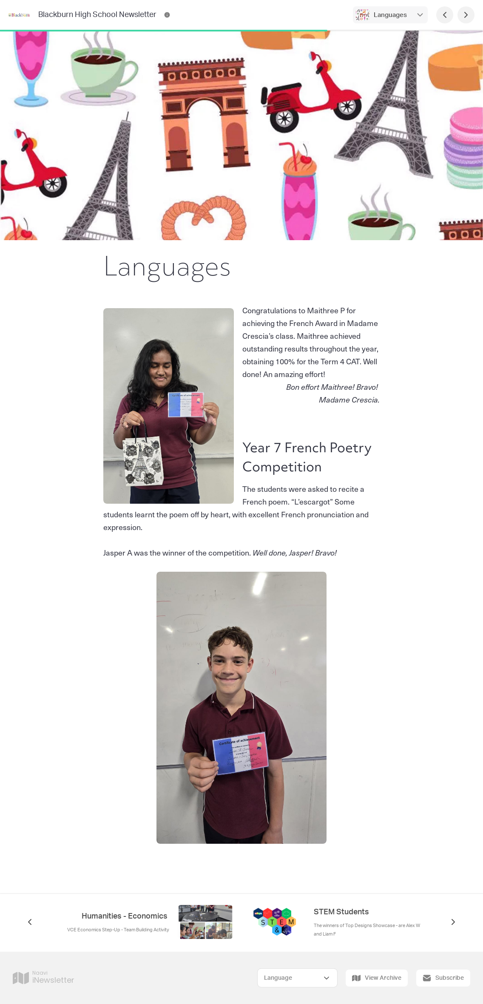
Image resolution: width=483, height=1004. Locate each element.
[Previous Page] (444, 14)
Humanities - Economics (125, 916)
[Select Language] (297, 978)
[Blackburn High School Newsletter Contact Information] (167, 15)
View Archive (376, 978)
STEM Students (341, 912)
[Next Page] (465, 14)
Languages (390, 15)
